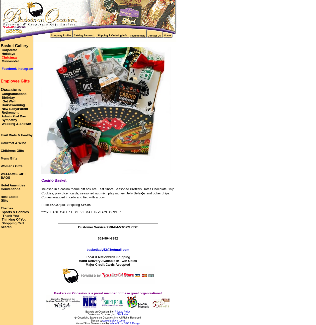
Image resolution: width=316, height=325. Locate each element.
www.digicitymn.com (113, 320)
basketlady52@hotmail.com (108, 249)
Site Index (122, 314)
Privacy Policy (122, 311)
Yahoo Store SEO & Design (125, 323)
